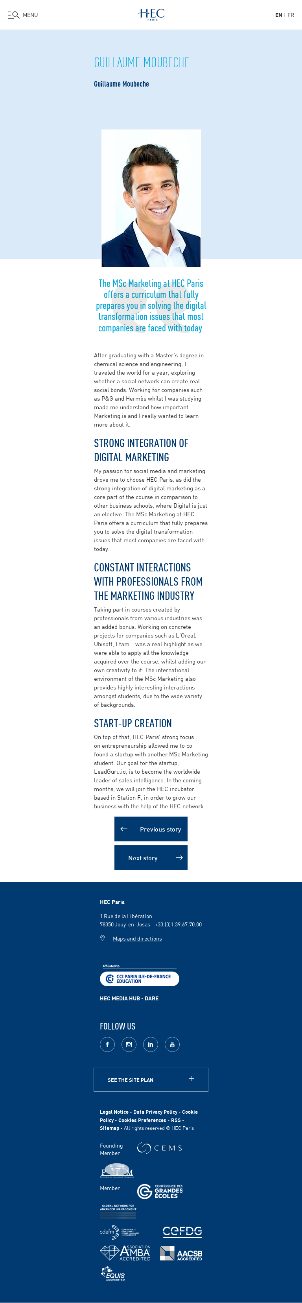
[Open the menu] (23, 15)
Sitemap (109, 1127)
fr (290, 14)
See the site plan (130, 1079)
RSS (176, 1120)
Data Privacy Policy (155, 1111)
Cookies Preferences (142, 1120)
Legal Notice (114, 1111)
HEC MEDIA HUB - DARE (129, 998)
